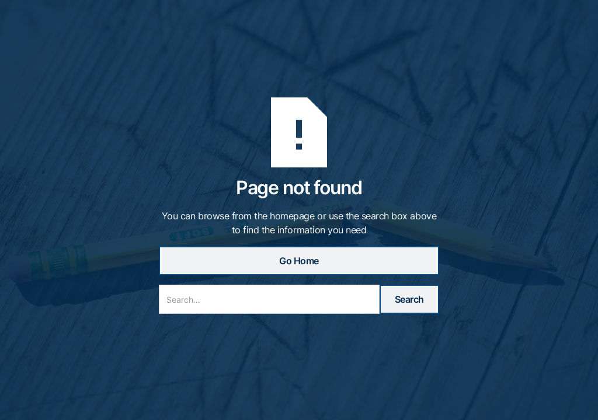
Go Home (299, 261)
